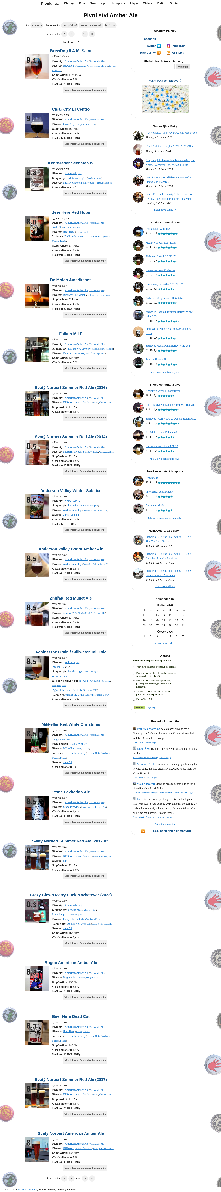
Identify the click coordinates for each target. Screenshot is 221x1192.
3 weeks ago (150, 742)
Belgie (63, 241)
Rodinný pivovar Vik (79, 923)
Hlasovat (140, 707)
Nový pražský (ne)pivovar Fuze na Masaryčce (171, 132)
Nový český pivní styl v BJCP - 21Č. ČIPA (169, 146)
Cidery (147, 3)
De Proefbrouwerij (74, 236)
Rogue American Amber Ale (71, 962)
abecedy (36, 25)
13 (92, 34)
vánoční (75, 514)
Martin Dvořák (146, 783)
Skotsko (104, 66)
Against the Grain (62, 690)
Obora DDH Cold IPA (158, 228)
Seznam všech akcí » (164, 643)
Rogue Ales (69, 977)
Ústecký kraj (83, 353)
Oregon (89, 977)
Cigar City (69, 124)
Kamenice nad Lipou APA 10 (162, 446)
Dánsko (86, 232)
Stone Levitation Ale (71, 792)
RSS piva (178, 52)
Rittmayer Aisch (155, 505)
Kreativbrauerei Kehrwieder (78, 182)
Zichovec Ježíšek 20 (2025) (161, 256)
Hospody (118, 3)
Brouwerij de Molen (74, 294)
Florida (86, 124)
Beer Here (68, 231)
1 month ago (165, 757)
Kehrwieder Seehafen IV (71, 163)
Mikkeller (68, 748)
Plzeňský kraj (84, 613)
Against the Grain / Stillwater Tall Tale (70, 652)
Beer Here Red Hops (70, 212)
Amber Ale (95, 61)
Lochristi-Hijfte (93, 236)
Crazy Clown (70, 919)
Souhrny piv (98, 3)
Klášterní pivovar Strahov (77, 402)
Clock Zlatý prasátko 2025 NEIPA (165, 284)
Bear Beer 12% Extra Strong (145, 757)
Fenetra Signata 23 (156, 359)
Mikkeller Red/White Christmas (71, 724)
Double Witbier (77, 743)
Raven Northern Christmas (160, 270)
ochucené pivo (106, 349)
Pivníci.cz (50, 3)
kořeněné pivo (76, 505)
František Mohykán (148, 728)
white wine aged (77, 178)
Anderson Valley (72, 510)
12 (84, 34)
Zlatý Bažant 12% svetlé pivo (146, 817)
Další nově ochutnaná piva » (165, 372)
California (97, 510)
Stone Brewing (71, 806)
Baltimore (105, 681)
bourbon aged (75, 671)
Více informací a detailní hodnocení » (85, 90)
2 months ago (187, 792)
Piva (82, 3)
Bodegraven (92, 295)
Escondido (85, 807)
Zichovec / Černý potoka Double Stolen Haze (171, 418)
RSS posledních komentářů (172, 830)
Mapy (134, 3)
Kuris (140, 799)
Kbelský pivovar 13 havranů (161, 432)
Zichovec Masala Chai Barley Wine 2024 (168, 345)
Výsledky (151, 707)
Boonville (87, 510)
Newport (81, 977)
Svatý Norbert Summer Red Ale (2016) (71, 387)
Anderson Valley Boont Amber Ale (71, 549)
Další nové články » (165, 209)
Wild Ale (70, 662)
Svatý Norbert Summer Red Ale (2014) (71, 436)
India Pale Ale (69, 227)
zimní (66, 514)
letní (65, 860)
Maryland (56, 685)
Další (160, 3)
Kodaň (79, 232)
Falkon (67, 353)
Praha (95, 402)
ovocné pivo (93, 349)
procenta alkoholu (91, 25)
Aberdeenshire (93, 66)
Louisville (77, 690)
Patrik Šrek (143, 748)
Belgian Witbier (61, 739)
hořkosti (110, 25)
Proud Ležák (138, 742)
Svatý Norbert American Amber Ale (71, 1133)
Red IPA (57, 227)
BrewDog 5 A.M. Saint (70, 50)
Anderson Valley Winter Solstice (70, 490)
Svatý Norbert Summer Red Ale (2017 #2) (71, 841)
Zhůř (75, 613)
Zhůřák (67, 613)
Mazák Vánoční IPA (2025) (161, 242)
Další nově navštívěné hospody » (165, 518)
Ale (102, 61)
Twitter (151, 45)
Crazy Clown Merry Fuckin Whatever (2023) (71, 895)
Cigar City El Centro (71, 109)
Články (69, 3)
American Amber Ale (76, 61)
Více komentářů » (165, 824)
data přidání (69, 25)
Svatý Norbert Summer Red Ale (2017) (71, 1079)
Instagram (178, 45)
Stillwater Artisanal (89, 680)
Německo (109, 183)
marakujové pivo (77, 348)
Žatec (74, 353)
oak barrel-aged (94, 178)
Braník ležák (138, 777)
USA (93, 124)
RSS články (148, 52)
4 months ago (166, 817)
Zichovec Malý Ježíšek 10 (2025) (164, 298)
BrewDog (68, 65)
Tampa (79, 124)
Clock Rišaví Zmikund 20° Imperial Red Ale (170, 404)
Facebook (149, 38)
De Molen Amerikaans (70, 280)
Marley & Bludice (27, 1189)
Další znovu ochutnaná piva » (165, 458)
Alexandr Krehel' (147, 764)
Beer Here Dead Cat (71, 1016)
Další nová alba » (165, 586)
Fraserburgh (80, 66)
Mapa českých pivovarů (165, 80)
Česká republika (98, 353)
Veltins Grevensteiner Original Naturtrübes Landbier (156, 792)
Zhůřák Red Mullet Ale (71, 598)
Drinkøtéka (152, 477)
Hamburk (100, 183)
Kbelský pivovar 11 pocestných (163, 390)
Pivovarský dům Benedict (160, 491)
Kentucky (87, 690)
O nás (174, 3)
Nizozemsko (104, 295)
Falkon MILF (70, 333)
